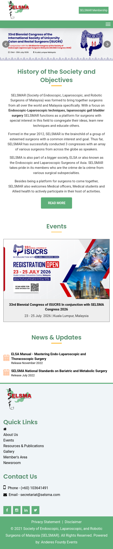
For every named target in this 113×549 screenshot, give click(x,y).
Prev (5, 44)
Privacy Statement (45, 522)
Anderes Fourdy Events (59, 542)
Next (107, 44)
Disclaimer (73, 522)
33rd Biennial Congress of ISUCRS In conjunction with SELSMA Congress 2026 (56, 307)
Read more (57, 203)
